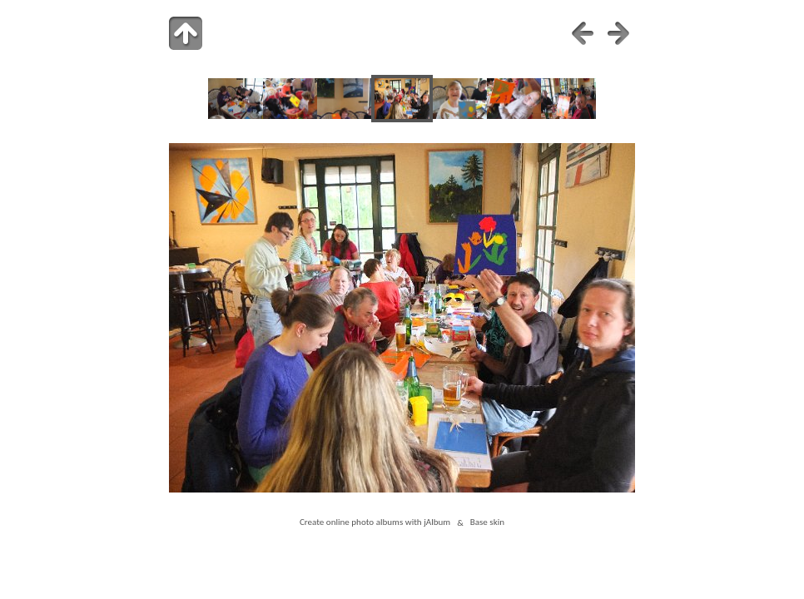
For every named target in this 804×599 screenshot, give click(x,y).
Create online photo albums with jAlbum (375, 522)
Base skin (487, 522)
